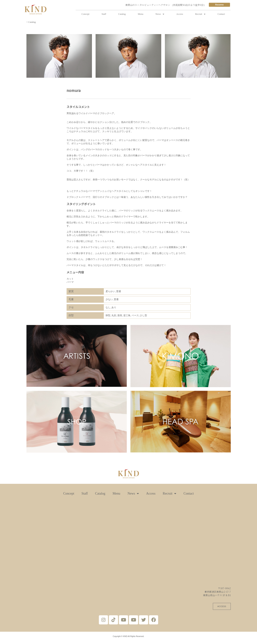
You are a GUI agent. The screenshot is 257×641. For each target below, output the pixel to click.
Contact (221, 14)
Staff (104, 14)
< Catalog (31, 22)
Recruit (200, 14)
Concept (85, 14)
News (159, 14)
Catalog (121, 14)
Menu (140, 14)
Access (179, 14)
